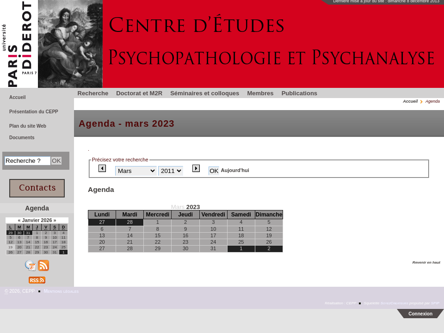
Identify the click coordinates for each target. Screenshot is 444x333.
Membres (260, 93)
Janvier (31, 220)
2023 (193, 207)
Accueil (410, 101)
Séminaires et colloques (204, 93)
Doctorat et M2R (139, 93)
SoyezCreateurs (394, 303)
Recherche (93, 93)
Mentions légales (61, 291)
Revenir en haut (426, 262)
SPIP (435, 303)
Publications (299, 93)
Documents (22, 137)
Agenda (37, 208)
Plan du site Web (27, 126)
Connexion (420, 313)
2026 (47, 220)
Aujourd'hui (235, 170)
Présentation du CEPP (33, 111)
